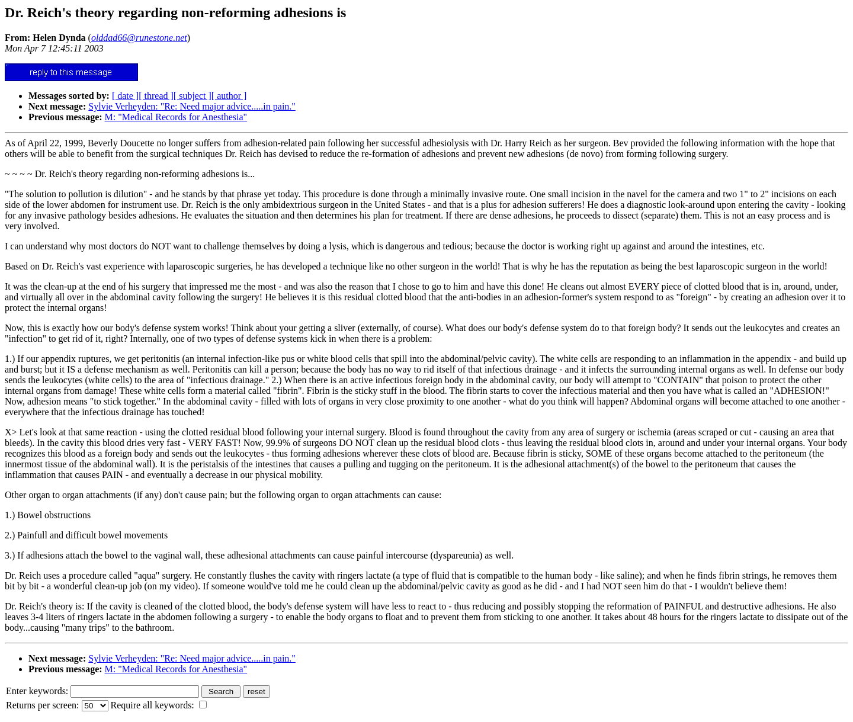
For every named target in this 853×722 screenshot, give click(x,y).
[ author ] (229, 96)
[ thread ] (156, 96)
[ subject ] (192, 96)
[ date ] (125, 96)
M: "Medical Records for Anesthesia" (176, 117)
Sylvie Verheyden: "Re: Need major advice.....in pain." (192, 106)
